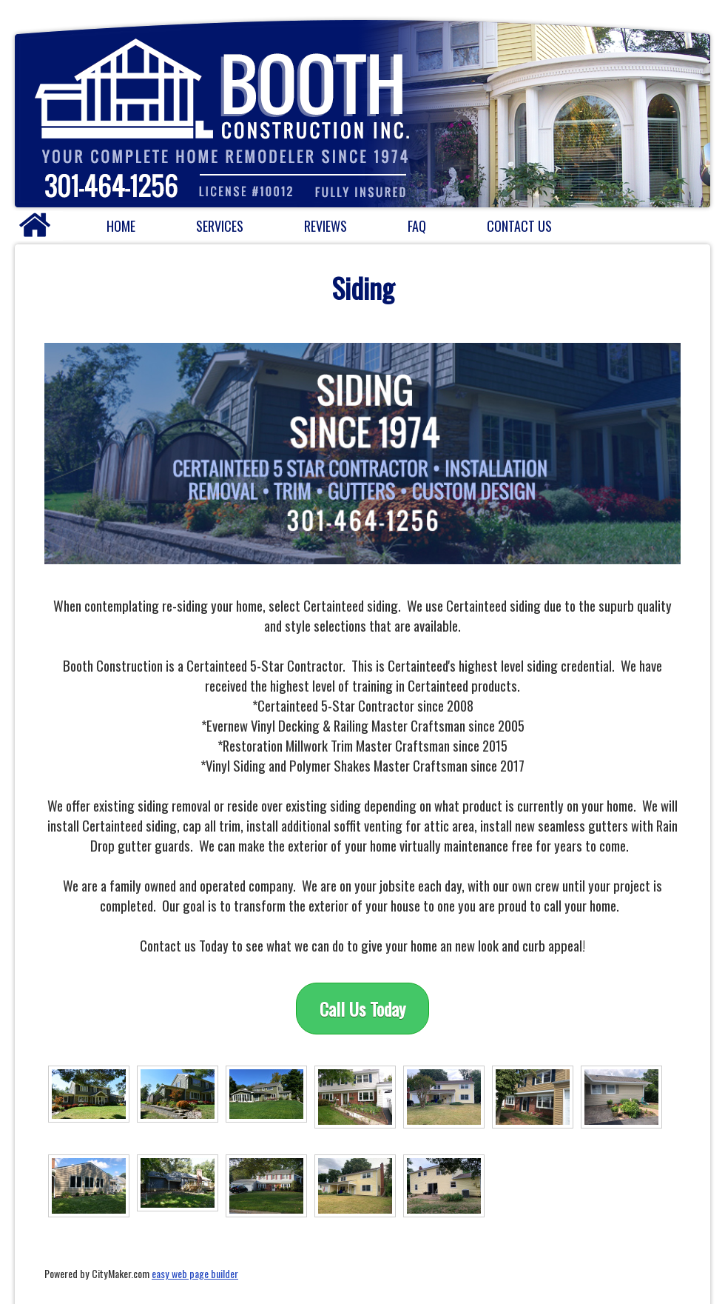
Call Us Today (362, 1008)
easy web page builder (195, 1273)
